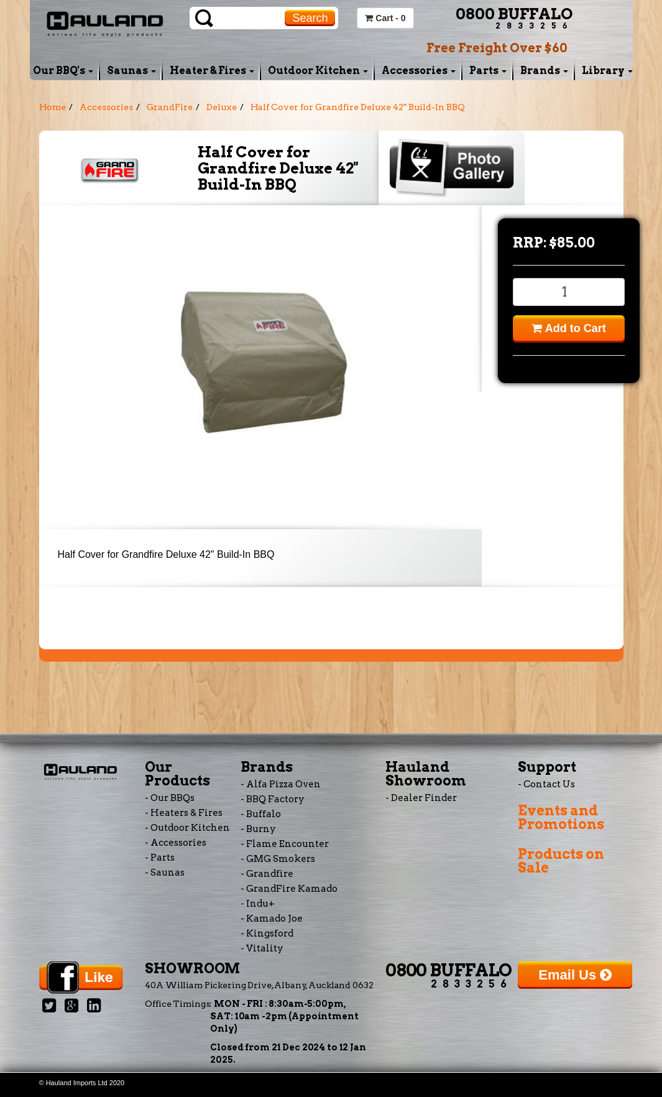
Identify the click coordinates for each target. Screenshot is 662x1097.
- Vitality (262, 948)
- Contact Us (546, 784)
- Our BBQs (170, 797)
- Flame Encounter (285, 843)
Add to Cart (568, 328)
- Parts (160, 857)
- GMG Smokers (278, 858)
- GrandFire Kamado (289, 888)
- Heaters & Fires (184, 812)
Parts (488, 70)
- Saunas (165, 872)
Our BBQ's (63, 70)
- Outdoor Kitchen (187, 827)
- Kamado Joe (272, 918)
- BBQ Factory (273, 799)
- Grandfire (267, 873)
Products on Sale (561, 861)
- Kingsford (267, 933)
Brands (544, 70)
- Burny (258, 829)
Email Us (575, 975)
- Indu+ (258, 903)
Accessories (419, 70)
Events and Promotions (561, 817)
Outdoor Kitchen (318, 70)
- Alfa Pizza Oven (281, 784)
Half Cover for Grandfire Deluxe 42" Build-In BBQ (358, 107)
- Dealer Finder (421, 797)
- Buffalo (261, 814)
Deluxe (221, 107)
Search (310, 18)
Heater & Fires (212, 70)
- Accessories (175, 842)
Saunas (131, 70)
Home (52, 107)
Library (607, 70)
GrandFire (170, 107)
